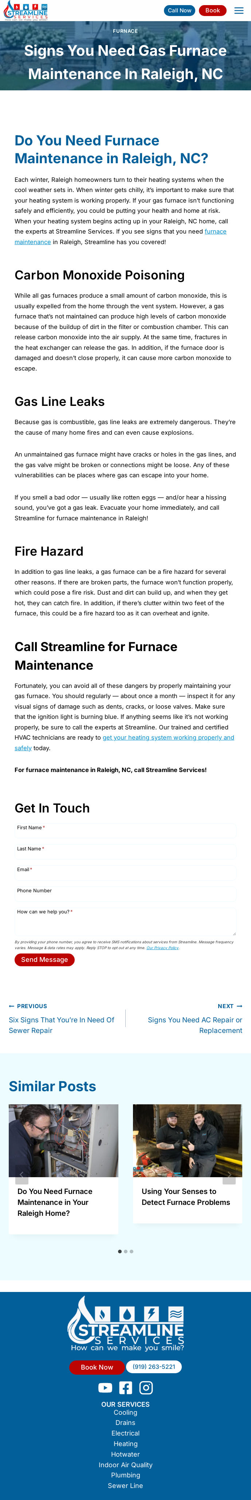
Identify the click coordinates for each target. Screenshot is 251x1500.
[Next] (229, 1174)
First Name (31, 827)
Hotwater (125, 1454)
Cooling (125, 1412)
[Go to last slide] (21, 1174)
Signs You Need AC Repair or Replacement (188, 1018)
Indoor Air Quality (126, 1465)
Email (24, 869)
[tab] (120, 1251)
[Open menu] (238, 10)
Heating (126, 1444)
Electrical (125, 1433)
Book (212, 10)
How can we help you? (45, 911)
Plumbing (125, 1475)
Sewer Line (125, 1485)
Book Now (97, 1367)
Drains (125, 1422)
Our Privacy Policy (162, 947)
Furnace (125, 31)
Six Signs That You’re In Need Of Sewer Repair (64, 1018)
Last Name (30, 848)
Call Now (180, 10)
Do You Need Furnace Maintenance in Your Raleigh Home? (55, 1202)
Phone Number (34, 890)
